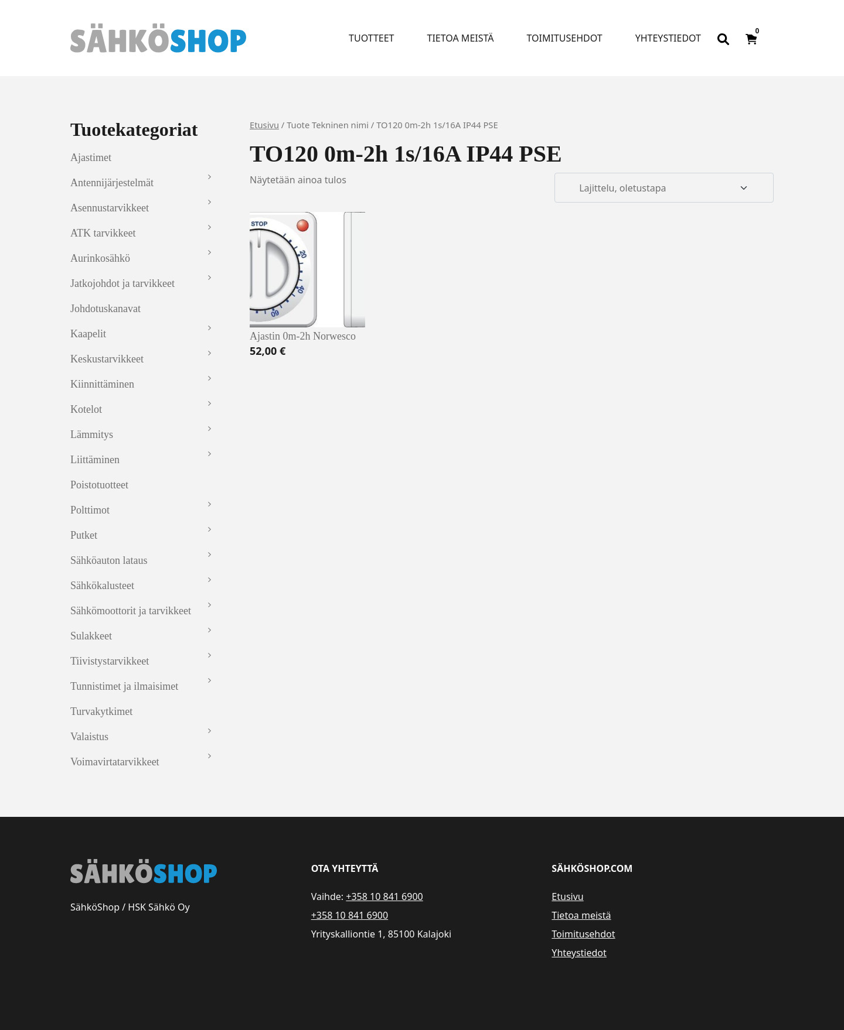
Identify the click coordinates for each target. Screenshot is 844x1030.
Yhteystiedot (668, 38)
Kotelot (86, 409)
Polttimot (90, 510)
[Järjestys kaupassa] (664, 188)
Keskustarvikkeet (107, 359)
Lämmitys (91, 434)
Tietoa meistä (460, 38)
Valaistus (89, 736)
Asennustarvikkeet (109, 208)
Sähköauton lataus (108, 560)
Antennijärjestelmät (112, 183)
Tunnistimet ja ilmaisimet (124, 686)
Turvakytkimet (101, 711)
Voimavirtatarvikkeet (114, 762)
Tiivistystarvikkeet (109, 661)
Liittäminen (95, 460)
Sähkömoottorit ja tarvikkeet (130, 611)
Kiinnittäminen (102, 384)
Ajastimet (90, 157)
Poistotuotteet (99, 485)
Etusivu (264, 125)
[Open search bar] (723, 38)
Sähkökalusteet (102, 585)
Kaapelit (88, 334)
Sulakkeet (91, 636)
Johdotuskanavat (105, 308)
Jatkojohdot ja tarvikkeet (122, 283)
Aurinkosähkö (100, 258)
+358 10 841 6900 (384, 896)
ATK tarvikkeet (102, 233)
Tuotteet (371, 38)
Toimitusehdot (564, 38)
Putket (83, 535)
